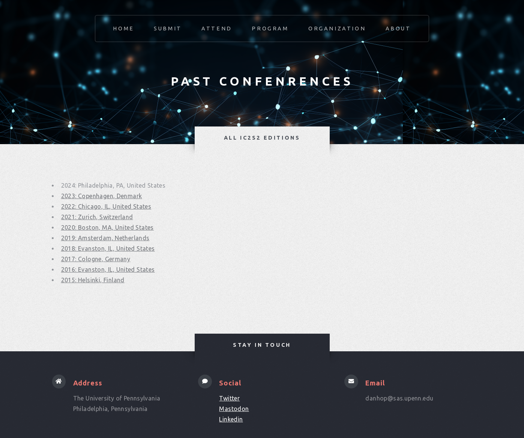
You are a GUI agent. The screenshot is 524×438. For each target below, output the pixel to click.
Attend (216, 29)
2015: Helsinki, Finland (93, 280)
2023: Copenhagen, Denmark (101, 196)
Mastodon (234, 408)
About (398, 29)
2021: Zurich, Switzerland (97, 217)
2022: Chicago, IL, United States (106, 206)
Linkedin (231, 419)
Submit (168, 29)
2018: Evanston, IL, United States (108, 248)
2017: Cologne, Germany (96, 259)
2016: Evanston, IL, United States (108, 269)
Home (123, 29)
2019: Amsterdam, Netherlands (105, 238)
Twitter (229, 398)
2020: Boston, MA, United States (107, 227)
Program (270, 29)
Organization (337, 29)
